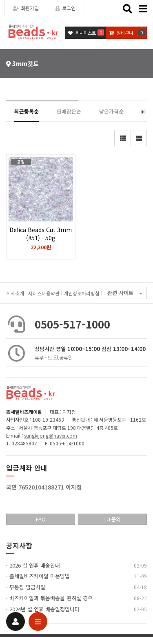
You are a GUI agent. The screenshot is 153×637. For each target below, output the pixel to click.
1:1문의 (112, 519)
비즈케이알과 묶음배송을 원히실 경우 (51, 598)
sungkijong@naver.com (50, 435)
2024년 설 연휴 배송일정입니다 (44, 609)
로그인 (65, 7)
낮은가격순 (111, 111)
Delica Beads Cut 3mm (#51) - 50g (41, 238)
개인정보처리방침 (82, 293)
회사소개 (15, 293)
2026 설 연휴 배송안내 (34, 565)
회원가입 (26, 7)
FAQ (41, 519)
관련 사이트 (124, 293)
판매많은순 (69, 111)
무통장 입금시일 (27, 587)
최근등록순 (26, 111)
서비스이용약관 (44, 293)
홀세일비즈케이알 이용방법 (39, 576)
